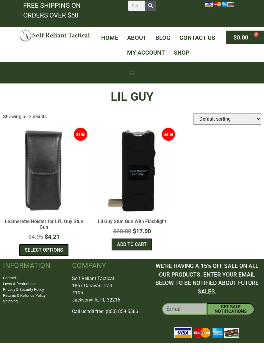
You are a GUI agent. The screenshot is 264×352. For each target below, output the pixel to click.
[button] (132, 73)
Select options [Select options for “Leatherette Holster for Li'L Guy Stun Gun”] (44, 250)
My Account (146, 52)
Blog (163, 37)
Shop (182, 52)
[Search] (150, 6)
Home (109, 37)
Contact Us (197, 37)
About (136, 37)
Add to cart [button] (132, 244)
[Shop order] (227, 119)
